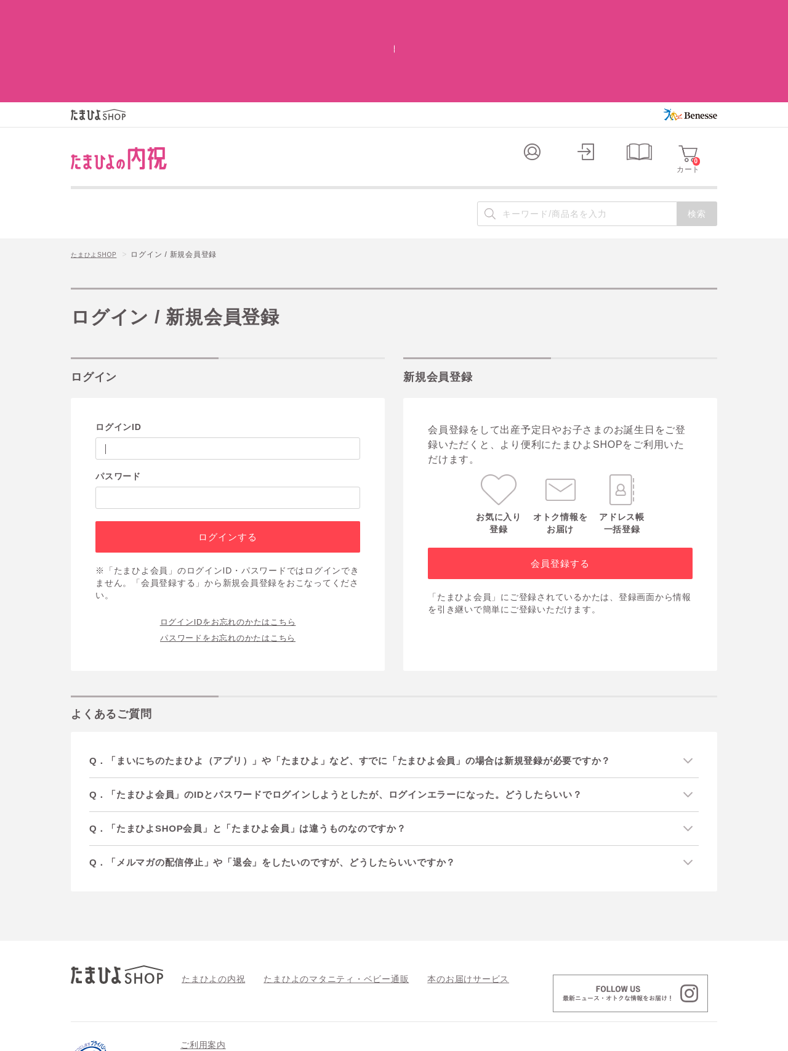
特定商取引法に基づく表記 (405, 985)
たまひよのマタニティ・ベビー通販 (317, 899)
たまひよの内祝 (209, 899)
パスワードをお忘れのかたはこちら (227, 554)
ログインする (227, 454)
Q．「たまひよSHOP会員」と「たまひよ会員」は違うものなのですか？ (263, 747)
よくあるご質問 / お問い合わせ (285, 985)
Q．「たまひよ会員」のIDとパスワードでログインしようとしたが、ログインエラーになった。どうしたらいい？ (357, 712)
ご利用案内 (203, 965)
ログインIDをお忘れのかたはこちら (228, 538)
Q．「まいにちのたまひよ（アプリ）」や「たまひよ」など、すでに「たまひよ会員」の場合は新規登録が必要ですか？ (372, 678)
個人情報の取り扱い (506, 985)
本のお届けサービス (434, 899)
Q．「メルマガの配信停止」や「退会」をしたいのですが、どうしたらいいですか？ (290, 782)
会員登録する (560, 481)
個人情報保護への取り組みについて (598, 1037)
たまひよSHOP (98, 173)
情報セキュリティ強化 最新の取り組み (628, 985)
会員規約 (196, 985)
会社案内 (701, 1037)
